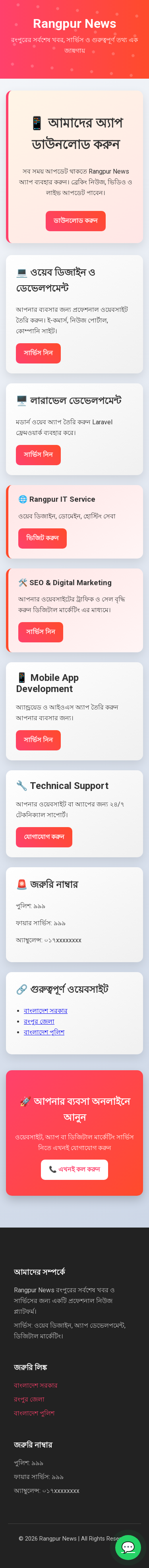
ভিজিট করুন (42, 538)
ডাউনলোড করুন (76, 220)
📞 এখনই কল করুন (74, 1169)
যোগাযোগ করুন (44, 837)
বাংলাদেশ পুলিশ (44, 1032)
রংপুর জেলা (39, 1021)
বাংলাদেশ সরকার (46, 1011)
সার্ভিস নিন (38, 353)
